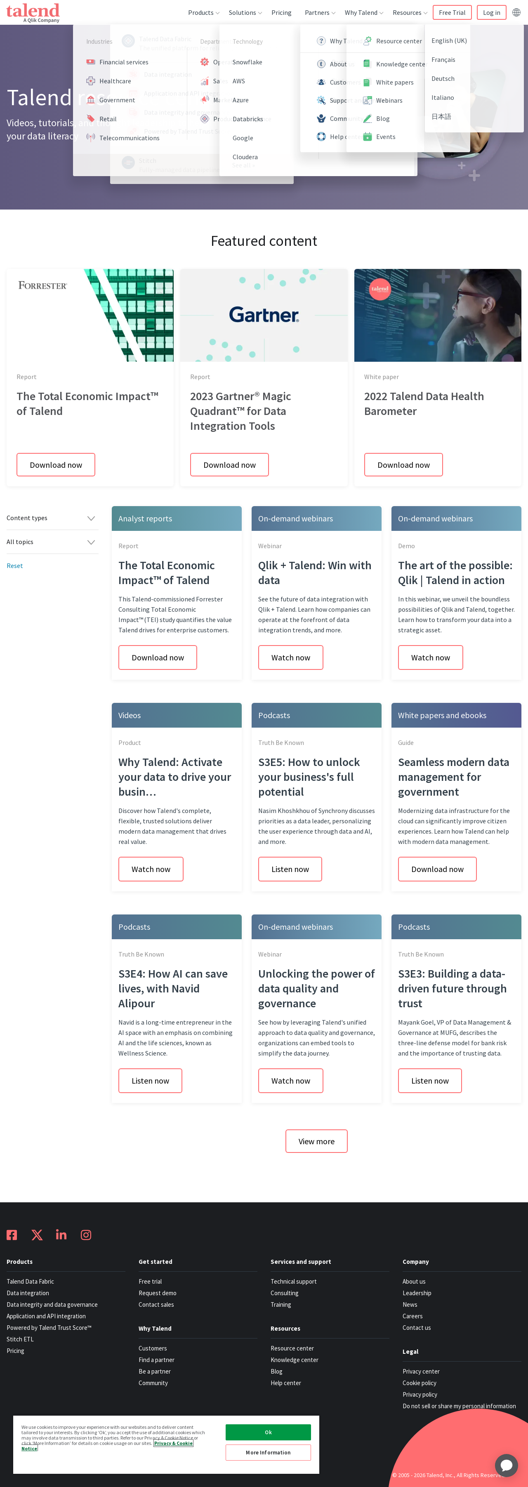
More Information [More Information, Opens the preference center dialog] (268, 1452)
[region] (166, 1444)
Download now (56, 465)
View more (317, 1141)
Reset (15, 565)
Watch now (290, 657)
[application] (506, 1465)
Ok (268, 1432)
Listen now (290, 869)
